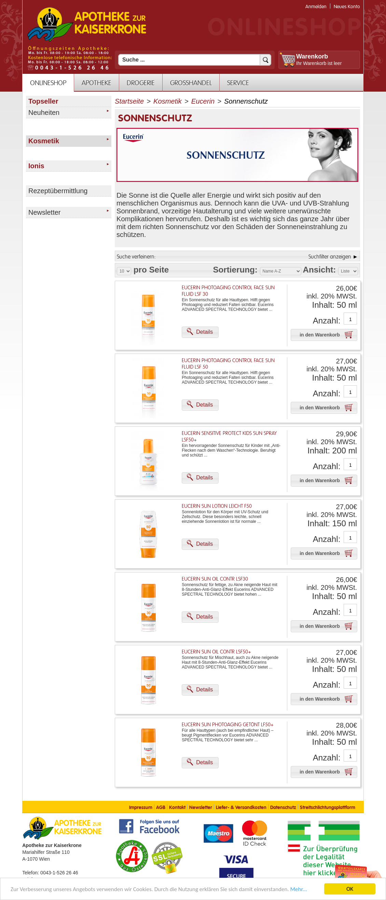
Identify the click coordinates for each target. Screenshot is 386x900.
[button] (200, 332)
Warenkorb (312, 56)
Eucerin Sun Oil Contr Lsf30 (215, 579)
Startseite (129, 101)
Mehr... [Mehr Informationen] (298, 889)
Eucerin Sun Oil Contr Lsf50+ (216, 652)
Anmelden (316, 7)
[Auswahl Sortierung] (280, 271)
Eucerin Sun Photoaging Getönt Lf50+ (228, 725)
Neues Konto (347, 7)
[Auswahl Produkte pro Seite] (124, 271)
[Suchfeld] (194, 60)
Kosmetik (167, 101)
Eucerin (203, 101)
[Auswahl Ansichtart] (348, 271)
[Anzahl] (350, 319)
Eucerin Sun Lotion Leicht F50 (217, 506)
